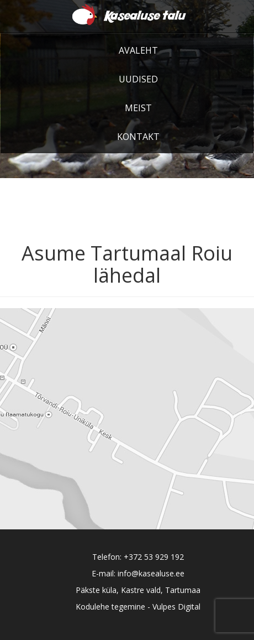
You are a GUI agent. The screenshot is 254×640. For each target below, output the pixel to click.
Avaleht (138, 50)
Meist (138, 108)
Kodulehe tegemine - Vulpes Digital (138, 606)
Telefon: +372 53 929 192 (138, 556)
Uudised (138, 79)
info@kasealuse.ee (151, 573)
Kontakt (138, 137)
